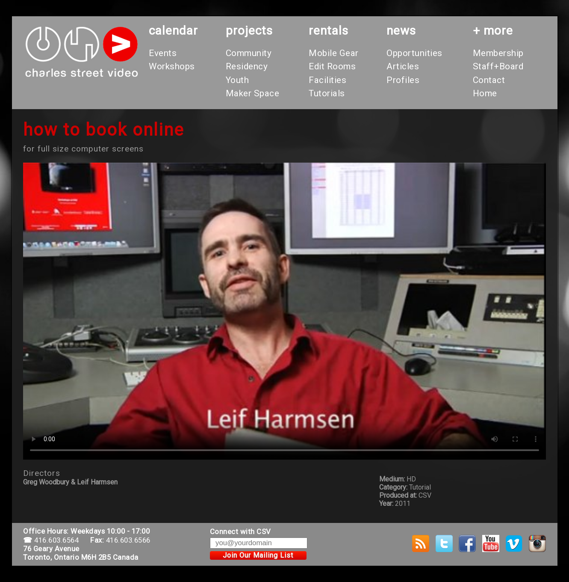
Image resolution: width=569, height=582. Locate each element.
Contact (489, 80)
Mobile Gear (334, 53)
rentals (328, 31)
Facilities (327, 80)
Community (249, 53)
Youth (237, 80)
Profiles (402, 80)
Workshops (172, 66)
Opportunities (414, 53)
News (401, 31)
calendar (173, 31)
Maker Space (253, 93)
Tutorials (327, 93)
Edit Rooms (332, 66)
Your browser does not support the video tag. (284, 311)
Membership (498, 53)
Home (485, 93)
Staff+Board (498, 66)
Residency (247, 66)
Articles (402, 66)
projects (249, 31)
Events (163, 53)
